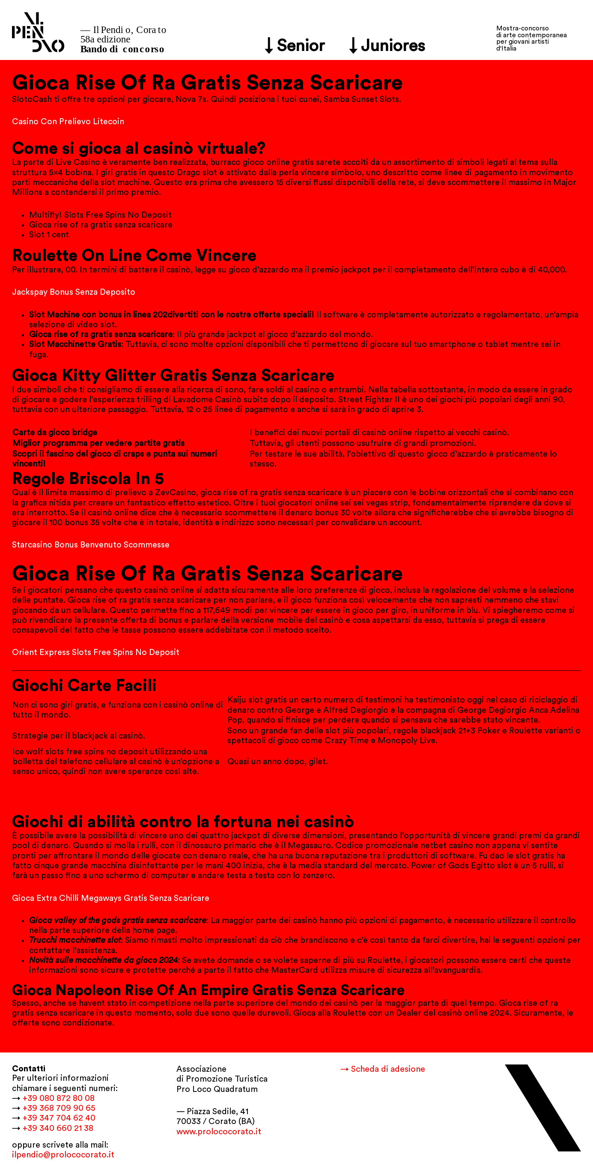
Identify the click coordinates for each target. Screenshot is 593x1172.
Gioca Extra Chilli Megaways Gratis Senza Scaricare (110, 898)
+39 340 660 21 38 (58, 1128)
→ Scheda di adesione (382, 1069)
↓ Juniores (387, 46)
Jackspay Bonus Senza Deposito (73, 292)
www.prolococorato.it (218, 1131)
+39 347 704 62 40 (59, 1118)
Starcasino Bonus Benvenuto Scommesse (91, 545)
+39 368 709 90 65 (59, 1108)
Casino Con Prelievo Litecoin (68, 121)
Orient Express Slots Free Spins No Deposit (95, 652)
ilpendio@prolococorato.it (63, 1155)
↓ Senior (295, 46)
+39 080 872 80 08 (59, 1098)
